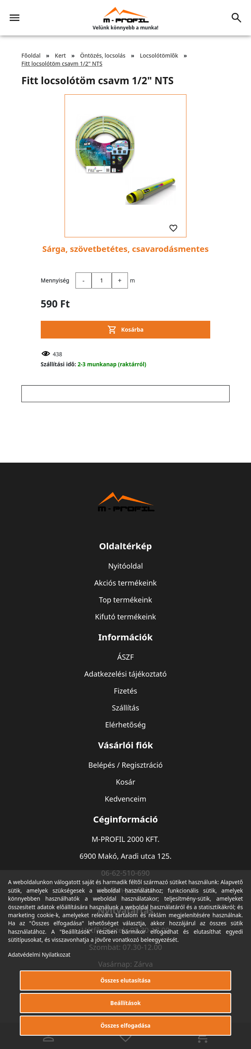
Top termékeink (125, 599)
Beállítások (125, 1003)
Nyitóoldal (125, 566)
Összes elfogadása (125, 1025)
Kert (60, 55)
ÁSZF (125, 657)
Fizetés (125, 691)
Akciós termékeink (125, 583)
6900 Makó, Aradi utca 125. (125, 856)
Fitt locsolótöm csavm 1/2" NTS (61, 63)
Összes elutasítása (125, 980)
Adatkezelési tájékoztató (125, 674)
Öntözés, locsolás (103, 55)
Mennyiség (55, 280)
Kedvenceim (125, 799)
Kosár (125, 782)
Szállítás (125, 707)
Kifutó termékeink (125, 616)
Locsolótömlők (159, 55)
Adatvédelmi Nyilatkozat (39, 954)
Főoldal (30, 55)
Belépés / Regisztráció (125, 765)
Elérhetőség (125, 724)
